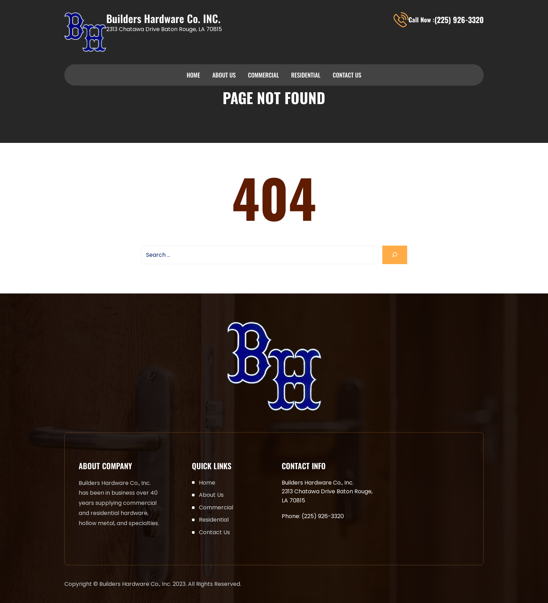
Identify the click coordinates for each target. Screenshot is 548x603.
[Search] (394, 255)
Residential (305, 75)
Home (193, 75)
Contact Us (347, 75)
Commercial (263, 75)
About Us (224, 75)
